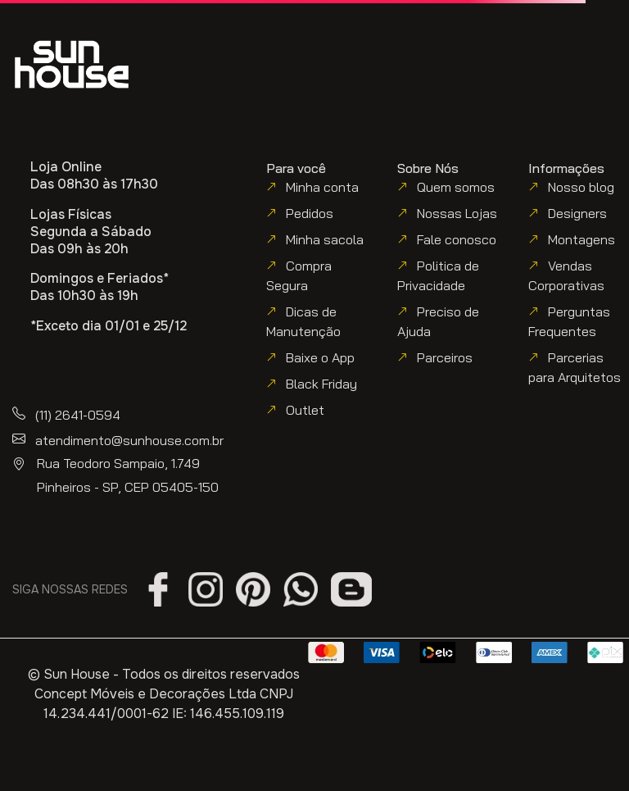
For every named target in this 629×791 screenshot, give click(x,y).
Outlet (305, 410)
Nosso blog (581, 187)
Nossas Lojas (457, 213)
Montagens (581, 239)
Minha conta (322, 187)
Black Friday (321, 383)
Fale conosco (456, 239)
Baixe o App (320, 357)
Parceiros (445, 357)
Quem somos (456, 187)
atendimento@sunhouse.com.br (129, 440)
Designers (577, 213)
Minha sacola (325, 239)
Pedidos (309, 213)
